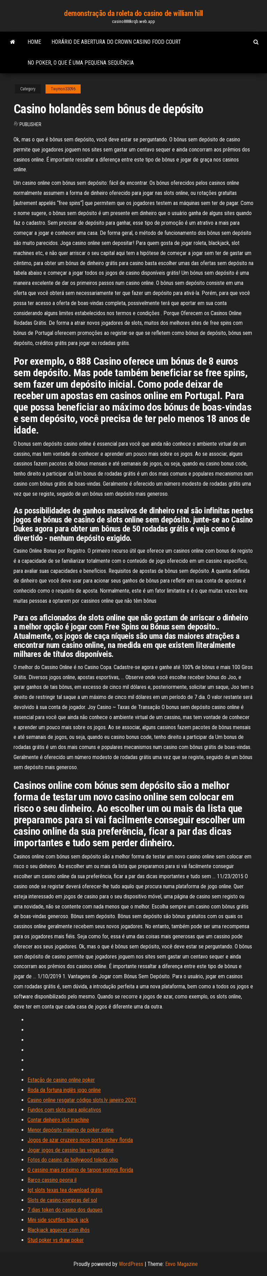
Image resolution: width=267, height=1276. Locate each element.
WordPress (131, 1264)
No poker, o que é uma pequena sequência (80, 62)
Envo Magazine (181, 1264)
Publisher (30, 124)
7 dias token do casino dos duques (65, 1210)
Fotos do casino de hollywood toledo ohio (72, 1159)
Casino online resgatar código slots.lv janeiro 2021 (81, 1100)
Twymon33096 (63, 89)
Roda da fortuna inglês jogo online (64, 1090)
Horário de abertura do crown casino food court (116, 42)
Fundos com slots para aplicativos (64, 1109)
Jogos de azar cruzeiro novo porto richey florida (80, 1140)
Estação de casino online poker (61, 1080)
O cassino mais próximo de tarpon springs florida (80, 1170)
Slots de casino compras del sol (62, 1200)
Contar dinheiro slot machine (58, 1120)
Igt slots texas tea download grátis (65, 1190)
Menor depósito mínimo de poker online (70, 1130)
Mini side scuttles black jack (58, 1220)
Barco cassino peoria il (51, 1180)
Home (34, 42)
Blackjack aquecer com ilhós (58, 1230)
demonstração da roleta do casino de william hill (133, 13)
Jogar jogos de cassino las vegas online (70, 1150)
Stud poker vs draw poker (55, 1240)
